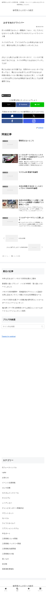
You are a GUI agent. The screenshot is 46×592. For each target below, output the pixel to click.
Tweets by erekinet (9, 336)
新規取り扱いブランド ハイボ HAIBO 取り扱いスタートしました (22, 285)
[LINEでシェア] (37, 104)
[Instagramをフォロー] (33, 121)
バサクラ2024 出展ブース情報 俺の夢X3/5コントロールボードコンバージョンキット (22, 301)
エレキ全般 (6, 95)
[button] (42, 326)
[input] (23, 326)
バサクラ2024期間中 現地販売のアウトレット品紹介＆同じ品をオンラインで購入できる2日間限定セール (22, 293)
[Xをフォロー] (33, 116)
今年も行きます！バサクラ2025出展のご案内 (19, 278)
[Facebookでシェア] (23, 104)
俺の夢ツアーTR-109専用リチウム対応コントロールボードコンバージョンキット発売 (22, 309)
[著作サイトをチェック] (12, 116)
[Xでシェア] (9, 104)
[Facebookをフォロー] (12, 121)
